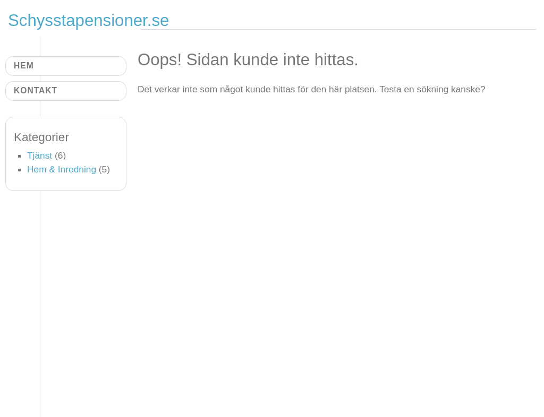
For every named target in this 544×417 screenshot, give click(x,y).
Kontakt (35, 90)
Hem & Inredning (61, 169)
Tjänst (39, 155)
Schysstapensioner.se (88, 20)
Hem (24, 65)
